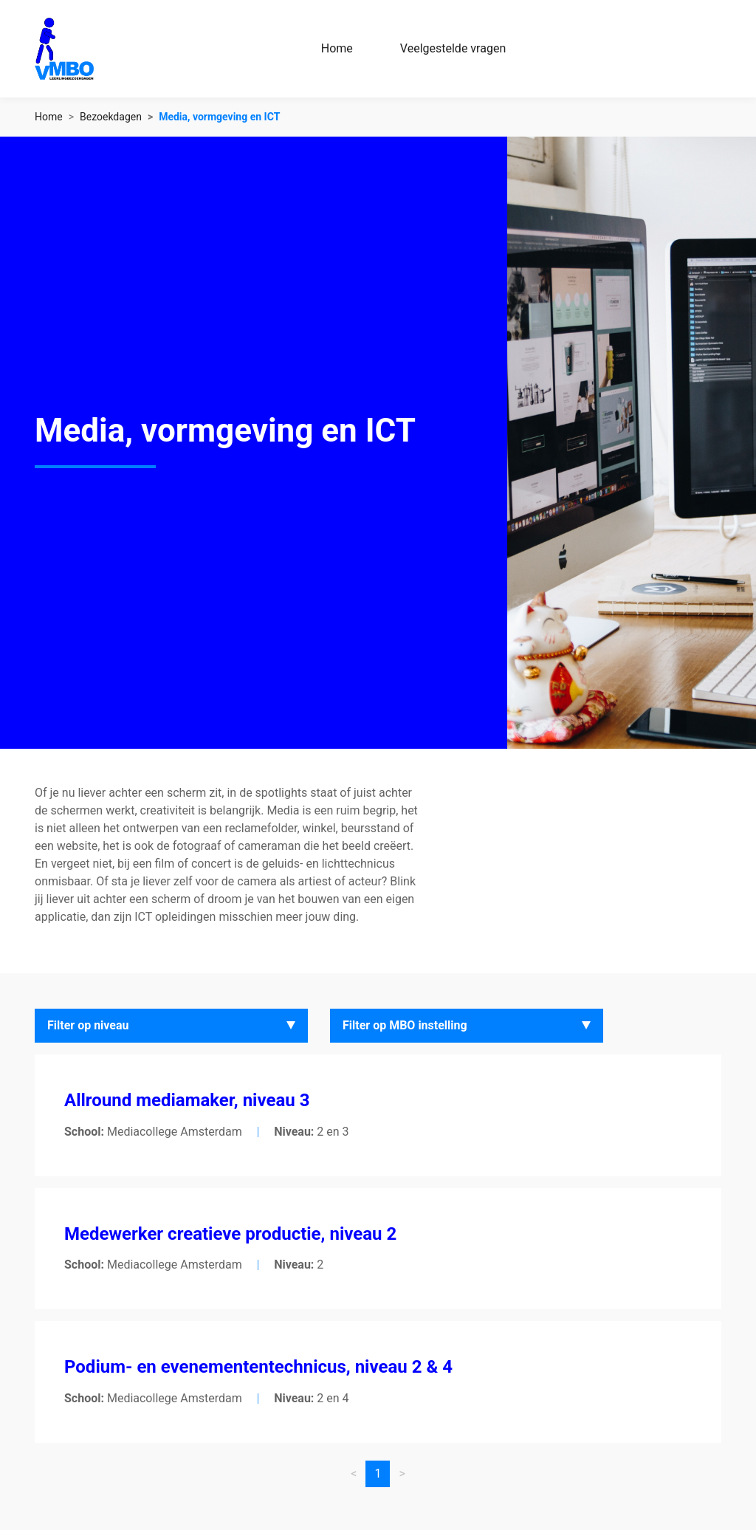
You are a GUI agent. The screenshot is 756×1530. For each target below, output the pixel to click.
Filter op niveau (88, 1025)
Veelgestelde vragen (453, 48)
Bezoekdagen (111, 117)
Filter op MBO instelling (405, 1025)
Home (337, 48)
